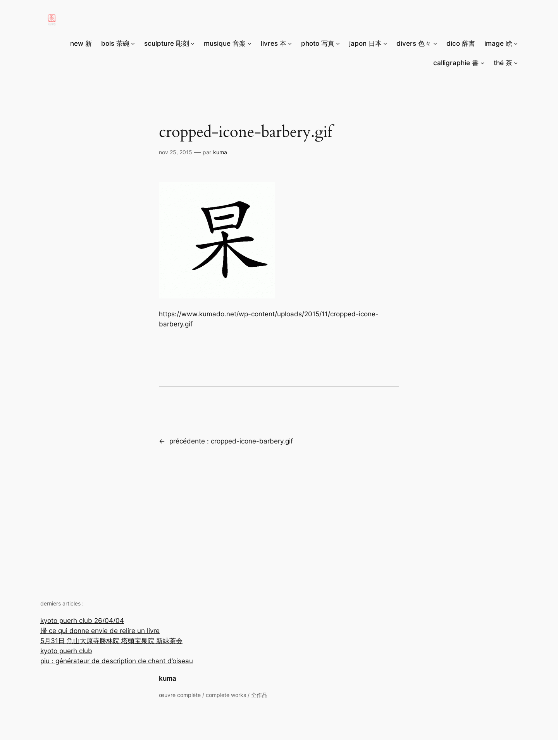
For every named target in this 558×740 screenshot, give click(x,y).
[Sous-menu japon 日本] (385, 43)
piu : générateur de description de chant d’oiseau (116, 661)
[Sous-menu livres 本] (290, 43)
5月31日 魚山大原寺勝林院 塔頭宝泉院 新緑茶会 (111, 641)
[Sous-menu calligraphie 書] (482, 63)
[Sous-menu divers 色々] (435, 43)
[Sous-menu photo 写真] (338, 43)
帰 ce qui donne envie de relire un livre (100, 631)
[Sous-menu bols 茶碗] (133, 43)
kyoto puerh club (66, 651)
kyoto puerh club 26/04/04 (82, 620)
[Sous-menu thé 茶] (516, 63)
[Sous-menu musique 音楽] (249, 43)
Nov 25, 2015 (175, 152)
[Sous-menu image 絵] (516, 43)
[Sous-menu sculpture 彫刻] (193, 43)
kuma (167, 678)
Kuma (220, 152)
